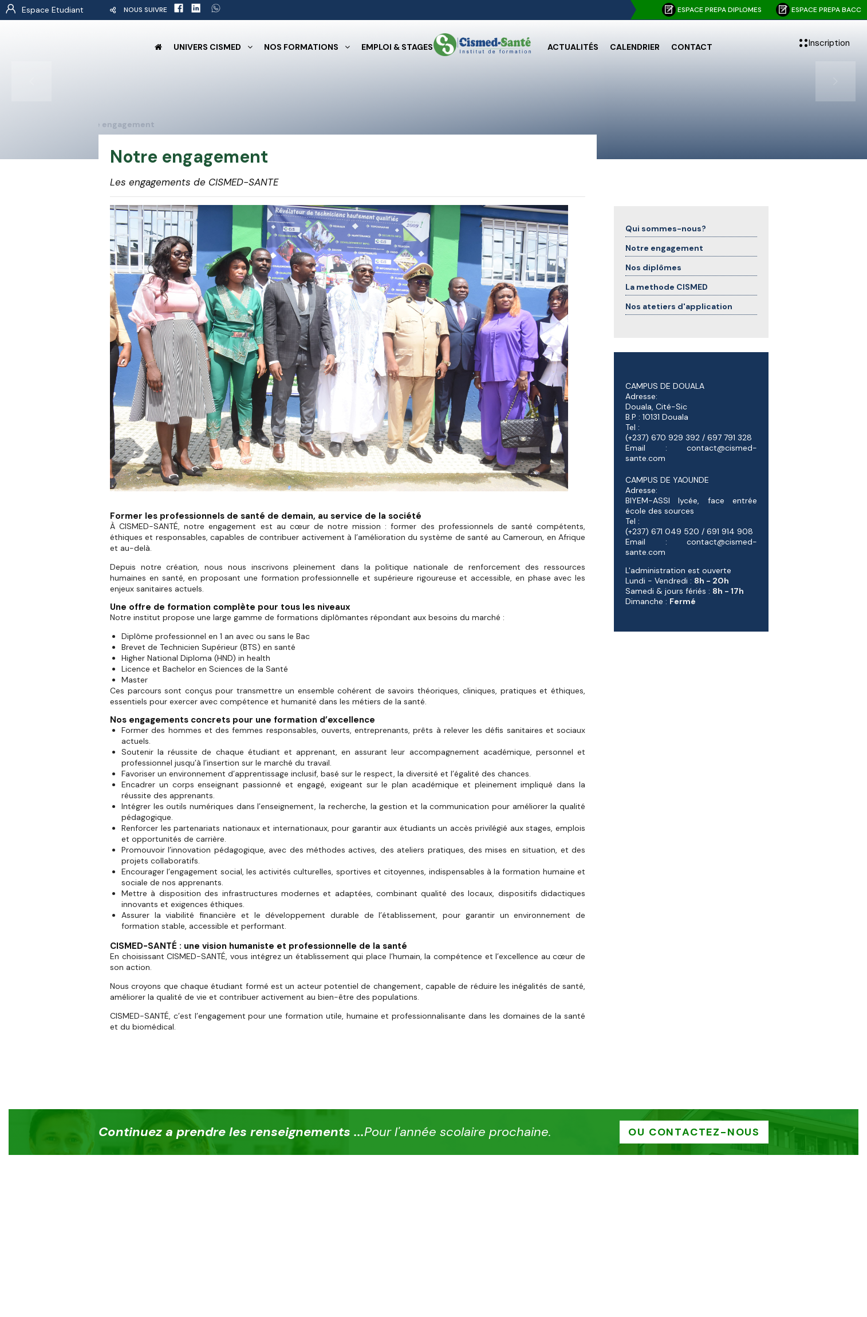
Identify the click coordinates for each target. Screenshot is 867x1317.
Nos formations (301, 47)
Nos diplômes (653, 267)
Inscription (829, 43)
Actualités (572, 47)
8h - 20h (711, 580)
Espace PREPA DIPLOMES (712, 9)
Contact (691, 47)
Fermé (682, 601)
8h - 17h (728, 591)
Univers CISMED (207, 47)
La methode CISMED (666, 287)
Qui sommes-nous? (665, 228)
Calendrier (635, 47)
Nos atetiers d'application (678, 306)
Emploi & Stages (397, 47)
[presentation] (31, 81)
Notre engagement (664, 248)
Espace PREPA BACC (818, 9)
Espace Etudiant (53, 10)
